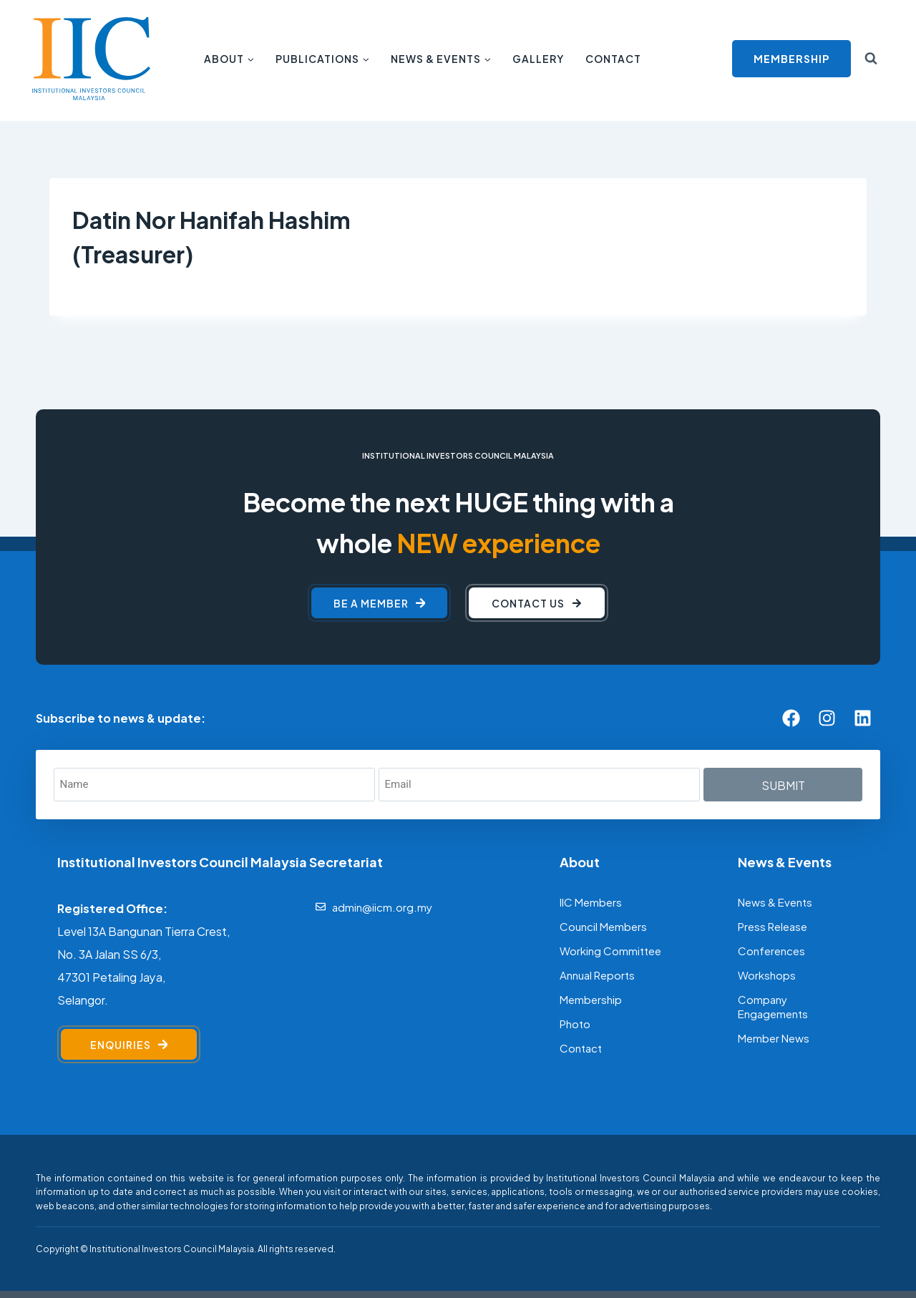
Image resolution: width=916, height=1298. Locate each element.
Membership (591, 998)
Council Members (603, 926)
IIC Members (591, 901)
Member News (773, 1037)
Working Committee (610, 950)
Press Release (772, 926)
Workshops (767, 974)
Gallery (538, 58)
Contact (613, 58)
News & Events (775, 901)
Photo (575, 1023)
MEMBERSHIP (791, 58)
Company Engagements (773, 1006)
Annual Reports (597, 974)
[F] (342, 1248)
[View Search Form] (871, 59)
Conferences (771, 950)
